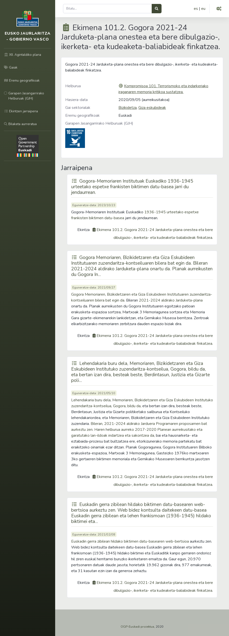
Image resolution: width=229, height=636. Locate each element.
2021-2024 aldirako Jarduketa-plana (171, 300)
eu (203, 8)
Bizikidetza (127, 107)
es (196, 8)
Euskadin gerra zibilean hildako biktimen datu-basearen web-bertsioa (130, 541)
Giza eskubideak (152, 107)
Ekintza (83, 229)
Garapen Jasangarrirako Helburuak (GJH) (99, 123)
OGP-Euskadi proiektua (137, 626)
